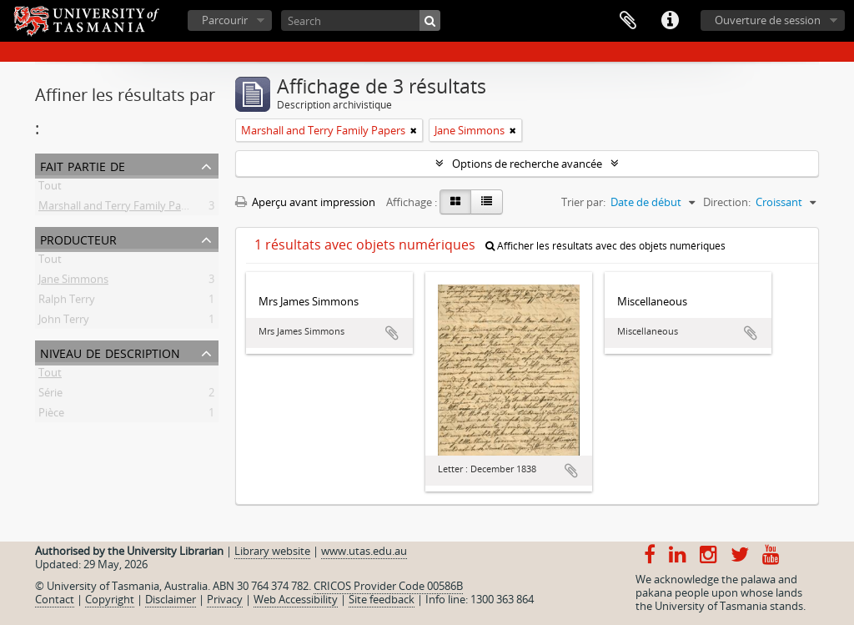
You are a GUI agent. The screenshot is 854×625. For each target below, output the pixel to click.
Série (50, 395)
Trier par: (583, 201)
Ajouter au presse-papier (392, 333)
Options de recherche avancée (527, 163)
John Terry (63, 322)
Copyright (109, 599)
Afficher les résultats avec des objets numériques (605, 246)
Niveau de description (110, 351)
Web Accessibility (296, 599)
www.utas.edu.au (364, 550)
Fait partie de (82, 165)
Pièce (51, 415)
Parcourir (225, 20)
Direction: (727, 201)
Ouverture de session (768, 20)
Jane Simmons (73, 282)
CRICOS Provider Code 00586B (388, 585)
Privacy (225, 599)
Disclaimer (170, 599)
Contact (54, 599)
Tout (50, 188)
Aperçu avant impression (305, 201)
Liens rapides (670, 21)
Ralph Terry (66, 302)
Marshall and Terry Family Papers (120, 208)
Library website (272, 550)
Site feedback (381, 599)
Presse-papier (628, 21)
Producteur (78, 238)
